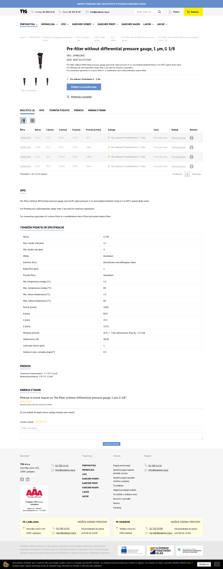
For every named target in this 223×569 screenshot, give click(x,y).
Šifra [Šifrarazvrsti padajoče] (22, 129)
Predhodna (177, 174)
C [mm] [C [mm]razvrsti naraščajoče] (49, 129)
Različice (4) (27, 110)
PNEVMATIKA (34, 37)
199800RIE (25, 137)
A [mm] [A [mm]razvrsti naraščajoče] (63, 129)
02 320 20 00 (156, 528)
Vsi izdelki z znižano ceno (125, 494)
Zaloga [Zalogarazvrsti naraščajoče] (111, 129)
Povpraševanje (179, 137)
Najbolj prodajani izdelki (124, 489)
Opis (41, 110)
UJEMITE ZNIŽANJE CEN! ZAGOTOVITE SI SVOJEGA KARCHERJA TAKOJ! (111, 3)
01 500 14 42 (62, 465)
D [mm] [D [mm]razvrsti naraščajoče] (76, 129)
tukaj (189, 562)
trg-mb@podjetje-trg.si (160, 532)
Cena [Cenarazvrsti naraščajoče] (156, 129)
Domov (23, 37)
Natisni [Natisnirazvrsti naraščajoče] (193, 129)
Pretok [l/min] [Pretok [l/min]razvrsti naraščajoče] (93, 129)
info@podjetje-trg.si (99, 12)
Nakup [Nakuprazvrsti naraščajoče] (175, 129)
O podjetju (118, 485)
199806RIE (25, 166)
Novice (116, 503)
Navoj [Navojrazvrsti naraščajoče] (38, 129)
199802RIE (25, 147)
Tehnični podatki (59, 110)
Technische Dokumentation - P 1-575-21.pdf (38, 373)
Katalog (117, 507)
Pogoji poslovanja (121, 465)
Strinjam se (204, 564)
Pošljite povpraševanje (84, 87)
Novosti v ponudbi (121, 498)
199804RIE (25, 156)
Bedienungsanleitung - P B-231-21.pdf (36, 376)
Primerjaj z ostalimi (81, 96)
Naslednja (196, 174)
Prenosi (79, 110)
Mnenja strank (97, 110)
